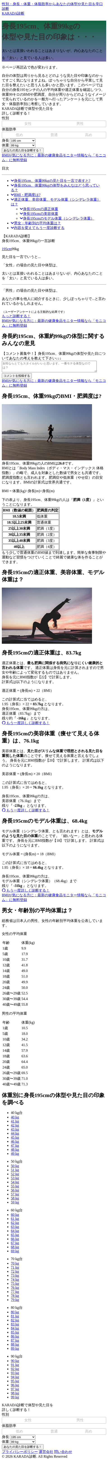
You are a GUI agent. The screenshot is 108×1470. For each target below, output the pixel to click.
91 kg (15, 1367)
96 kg (15, 1387)
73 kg (15, 1277)
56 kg (15, 1192)
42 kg (15, 1127)
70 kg (15, 1265)
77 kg (15, 1294)
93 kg (15, 1375)
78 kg (15, 1298)
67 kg (15, 1245)
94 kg (15, 1379)
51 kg (15, 1172)
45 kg (15, 1139)
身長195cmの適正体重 (39, 209)
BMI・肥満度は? (25, 195)
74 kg (15, 1281)
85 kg (15, 1334)
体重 (5, 145)
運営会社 (46, 1454)
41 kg (15, 1123)
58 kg (15, 1200)
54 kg (15, 1184)
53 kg (15, 1180)
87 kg (15, 1342)
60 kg (15, 1217)
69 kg (15, 1253)
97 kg (15, 1391)
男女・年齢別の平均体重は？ (36, 223)
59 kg (15, 1204)
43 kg (15, 1131)
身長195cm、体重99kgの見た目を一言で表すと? (50, 181)
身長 (5, 140)
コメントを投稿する (17, 377)
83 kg (15, 1326)
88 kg (15, 1346)
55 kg (15, 1188)
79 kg (15, 1302)
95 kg (15, 1383)
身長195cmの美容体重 (39, 214)
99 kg (15, 1399)
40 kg (15, 1119)
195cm (7, 249)
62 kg (15, 1225)
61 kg (15, 1221)
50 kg (15, 1168)
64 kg (15, 1233)
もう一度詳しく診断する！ (26, 725)
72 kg (15, 1273)
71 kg (15, 1269)
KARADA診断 (54, 8)
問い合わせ (63, 1454)
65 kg (15, 1237)
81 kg (15, 1318)
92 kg (15, 1371)
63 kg (15, 1229)
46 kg (15, 1143)
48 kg (15, 1151)
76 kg (15, 1289)
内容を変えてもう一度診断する (37, 228)
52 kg (15, 1176)
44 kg (15, 1135)
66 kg (15, 1241)
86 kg (15, 1338)
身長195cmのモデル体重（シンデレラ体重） (57, 218)
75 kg (15, 1285)
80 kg (15, 1314)
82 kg (15, 1322)
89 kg (15, 1350)
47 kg (15, 1147)
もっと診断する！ (16, 316)
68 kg (15, 1249)
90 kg (15, 1363)
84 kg (15, 1330)
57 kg (15, 1196)
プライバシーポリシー (20, 1454)
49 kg (15, 1155)
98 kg (15, 1395)
